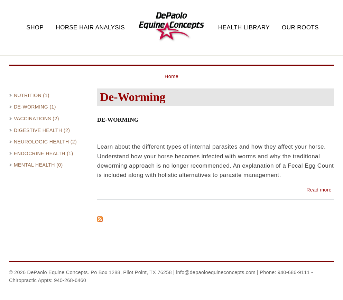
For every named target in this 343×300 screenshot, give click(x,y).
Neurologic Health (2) (45, 141)
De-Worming (118, 119)
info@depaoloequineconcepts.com (215, 272)
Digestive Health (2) (42, 130)
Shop (35, 27)
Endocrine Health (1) (43, 153)
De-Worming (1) (35, 107)
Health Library (244, 27)
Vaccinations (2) (36, 118)
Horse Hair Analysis (90, 27)
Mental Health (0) (38, 165)
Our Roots (300, 27)
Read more (319, 190)
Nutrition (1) (31, 95)
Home (171, 76)
